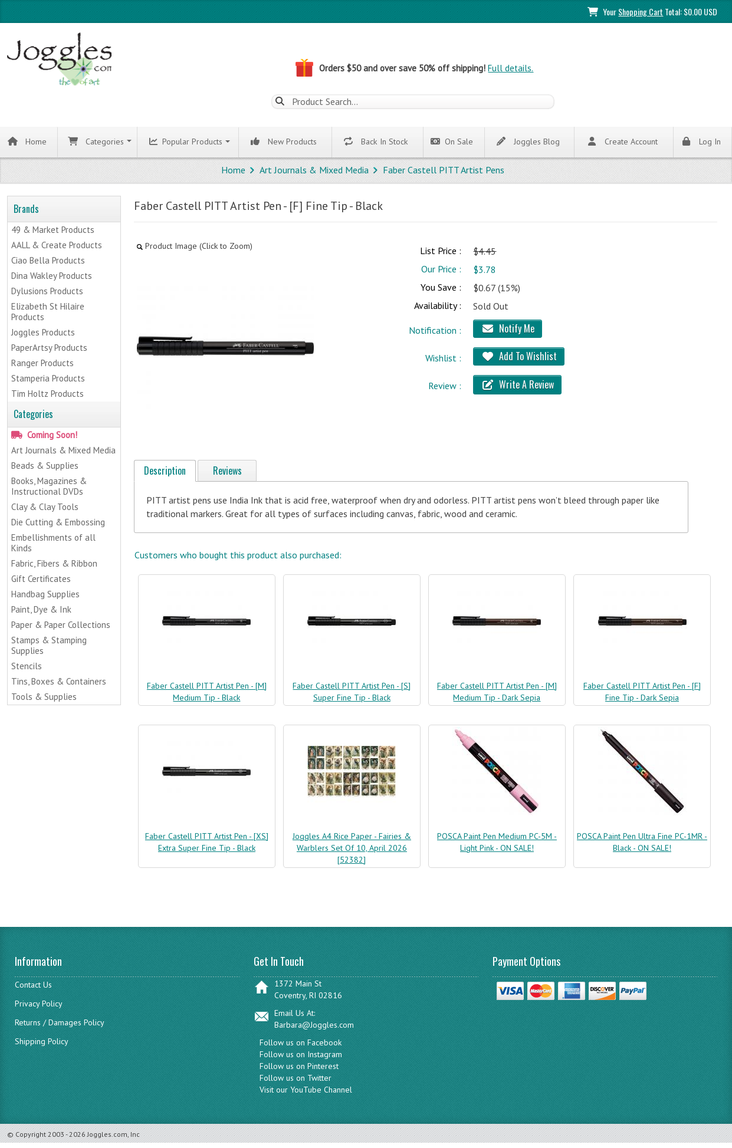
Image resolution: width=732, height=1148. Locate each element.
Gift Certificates (41, 579)
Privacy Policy (39, 1003)
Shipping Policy (41, 1041)
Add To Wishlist (519, 356)
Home (27, 142)
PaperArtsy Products (49, 348)
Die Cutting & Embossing (58, 522)
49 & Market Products (52, 230)
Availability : (437, 305)
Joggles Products (43, 332)
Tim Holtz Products (47, 394)
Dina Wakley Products (51, 276)
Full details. (510, 68)
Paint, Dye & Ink (41, 610)
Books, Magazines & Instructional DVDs (49, 487)
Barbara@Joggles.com (314, 1024)
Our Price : (441, 269)
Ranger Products (42, 363)
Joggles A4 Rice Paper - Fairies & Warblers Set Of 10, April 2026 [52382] (352, 848)
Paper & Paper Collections (60, 625)
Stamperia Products (48, 378)
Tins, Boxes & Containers (58, 682)
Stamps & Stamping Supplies (49, 646)
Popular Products (186, 142)
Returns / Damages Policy (59, 1022)
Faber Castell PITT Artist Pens (443, 170)
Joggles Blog (527, 142)
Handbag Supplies (45, 594)
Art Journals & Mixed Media (314, 170)
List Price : (440, 251)
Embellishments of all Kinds (53, 543)
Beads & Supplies (44, 466)
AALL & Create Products (56, 245)
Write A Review (517, 384)
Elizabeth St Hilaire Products (47, 312)
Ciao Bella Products (48, 261)
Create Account (622, 142)
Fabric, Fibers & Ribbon (54, 564)
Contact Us (33, 984)
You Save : (441, 288)
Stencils (26, 666)
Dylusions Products (47, 291)
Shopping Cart (640, 11)
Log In (701, 142)
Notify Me (507, 328)
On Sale (452, 142)
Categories (95, 142)
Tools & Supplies (44, 697)
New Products (284, 142)
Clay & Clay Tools (44, 507)
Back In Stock (376, 142)
